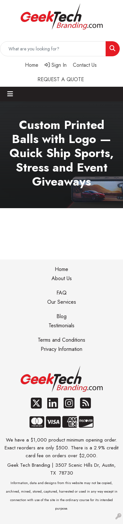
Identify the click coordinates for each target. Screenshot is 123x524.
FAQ (61, 293)
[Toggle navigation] (10, 94)
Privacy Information (61, 349)
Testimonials (61, 325)
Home (61, 269)
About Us (61, 278)
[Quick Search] (53, 48)
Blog (61, 316)
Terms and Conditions (61, 340)
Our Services (61, 302)
